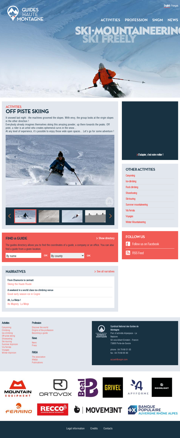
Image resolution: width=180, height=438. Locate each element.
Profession (136, 20)
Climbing (6, 330)
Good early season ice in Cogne (24, 294)
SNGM (157, 20)
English (167, 5)
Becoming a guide (40, 333)
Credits (94, 428)
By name (11, 256)
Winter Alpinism (9, 352)
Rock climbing (132, 187)
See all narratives (105, 271)
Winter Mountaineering (136, 222)
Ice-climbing (131, 181)
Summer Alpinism (10, 344)
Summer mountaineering (137, 204)
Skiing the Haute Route (20, 284)
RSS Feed (138, 253)
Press (34, 345)
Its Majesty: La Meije (18, 304)
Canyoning (130, 175)
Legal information (75, 428)
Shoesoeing (7, 338)
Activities (110, 20)
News (173, 20)
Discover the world (40, 327)
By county (57, 256)
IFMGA (35, 359)
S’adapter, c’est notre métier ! (150, 154)
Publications (37, 362)
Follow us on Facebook (145, 244)
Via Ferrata (130, 210)
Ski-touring (130, 199)
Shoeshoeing (131, 193)
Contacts (108, 428)
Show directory (106, 238)
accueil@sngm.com (119, 359)
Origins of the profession (42, 330)
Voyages (129, 216)
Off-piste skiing (8, 335)
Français (174, 5)
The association (38, 356)
